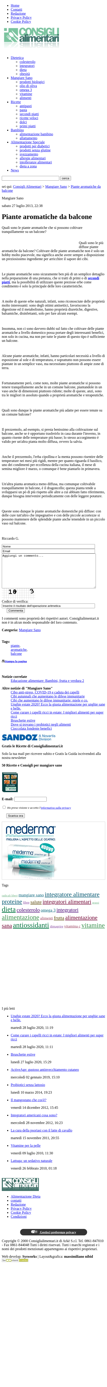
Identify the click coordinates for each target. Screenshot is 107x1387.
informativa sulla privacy (56, 814)
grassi (95, 909)
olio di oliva (28, 86)
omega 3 (26, 90)
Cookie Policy (21, 21)
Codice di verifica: (15, 608)
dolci (23, 122)
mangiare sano (31, 901)
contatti (16, 1207)
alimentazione (20, 923)
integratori (27, 66)
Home (15, 5)
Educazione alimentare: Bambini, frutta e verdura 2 (47, 687)
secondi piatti (29, 114)
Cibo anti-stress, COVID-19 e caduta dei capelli (45, 699)
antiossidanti (31, 932)
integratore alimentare (72, 901)
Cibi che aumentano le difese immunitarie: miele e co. (49, 707)
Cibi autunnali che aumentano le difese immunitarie (48, 703)
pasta (23, 110)
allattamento (28, 138)
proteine (12, 908)
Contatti (16, 9)
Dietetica (17, 58)
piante (15, 652)
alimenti (25, 98)
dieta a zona (28, 166)
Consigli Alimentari (27, 186)
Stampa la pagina (16, 668)
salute (36, 908)
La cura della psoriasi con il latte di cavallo (41, 1137)
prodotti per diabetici (35, 146)
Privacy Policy (21, 17)
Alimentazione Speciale (28, 142)
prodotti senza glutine (35, 150)
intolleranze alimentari (36, 162)
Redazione (18, 13)
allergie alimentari (33, 158)
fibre (26, 909)
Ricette (16, 102)
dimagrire (56, 933)
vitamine (26, 94)
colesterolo (27, 62)
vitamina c (72, 933)
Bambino (17, 130)
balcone (16, 660)
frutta (59, 924)
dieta (23, 70)
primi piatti (28, 126)
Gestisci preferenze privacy (53, 1239)
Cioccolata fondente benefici (31, 735)
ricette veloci (29, 118)
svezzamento (29, 154)
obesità (25, 74)
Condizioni (19, 1223)
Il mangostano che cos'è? (28, 1107)
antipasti (26, 106)
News (15, 170)
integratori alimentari (67, 908)
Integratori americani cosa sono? (34, 1122)
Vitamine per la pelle (26, 1152)
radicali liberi (10, 902)
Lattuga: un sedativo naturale (31, 1167)
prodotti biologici (32, 82)
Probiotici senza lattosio (28, 1091)
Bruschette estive (23, 727)
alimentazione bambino (36, 134)
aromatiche (19, 656)
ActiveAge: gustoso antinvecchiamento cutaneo (45, 1076)
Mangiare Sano (21, 78)
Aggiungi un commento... (54, 574)
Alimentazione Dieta (25, 1203)
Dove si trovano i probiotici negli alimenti (41, 731)
